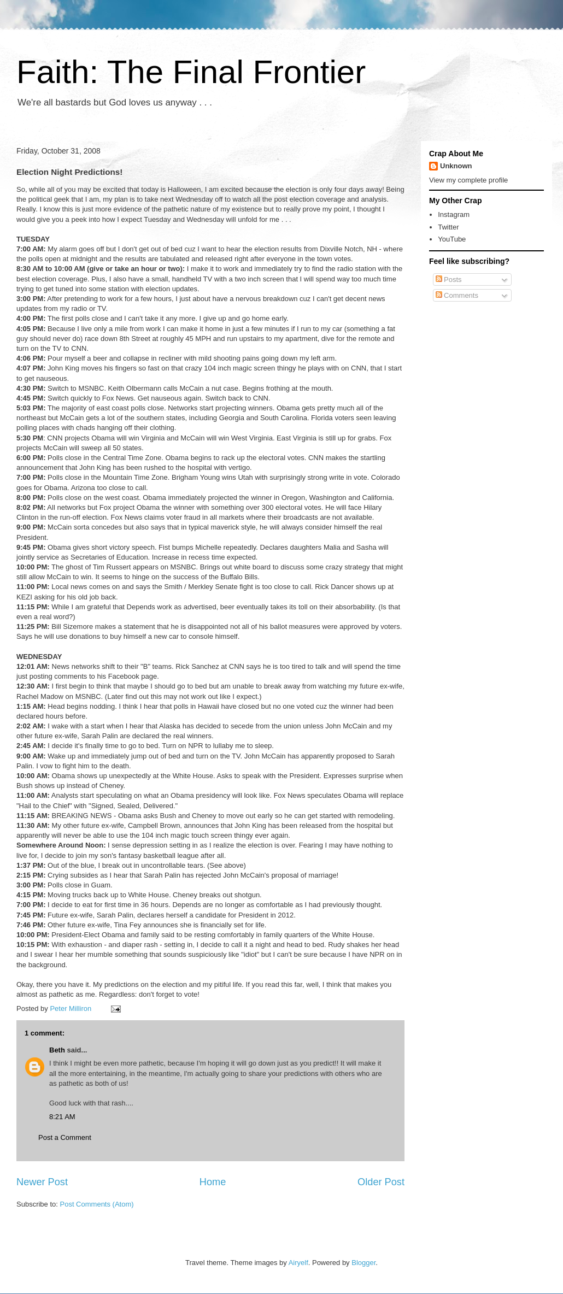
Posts (449, 279)
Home (213, 1182)
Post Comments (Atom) (97, 1204)
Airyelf (298, 1262)
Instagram (454, 214)
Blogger (363, 1262)
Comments (457, 295)
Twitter (448, 227)
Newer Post (42, 1182)
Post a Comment (64, 1137)
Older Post (380, 1182)
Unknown (456, 166)
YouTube (452, 239)
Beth (57, 1050)
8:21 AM (62, 1117)
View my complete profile (468, 180)
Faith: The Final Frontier (191, 72)
